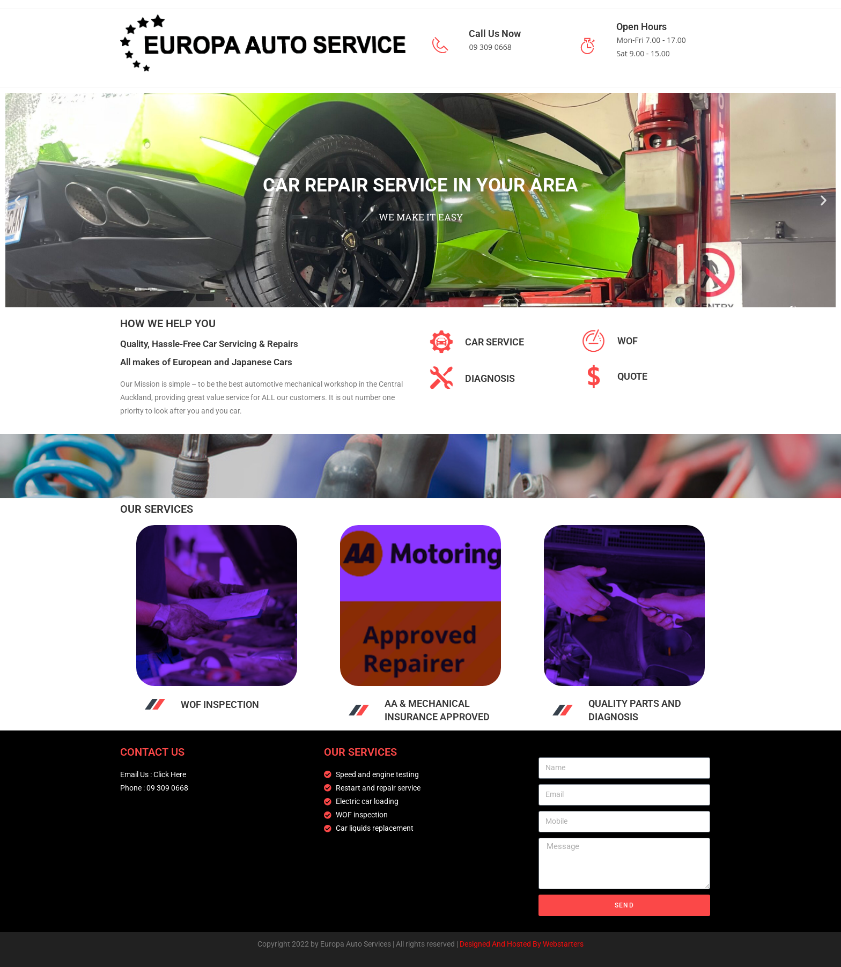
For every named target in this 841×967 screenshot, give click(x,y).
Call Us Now (495, 33)
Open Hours (641, 26)
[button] (17, 199)
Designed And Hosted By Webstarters (522, 944)
